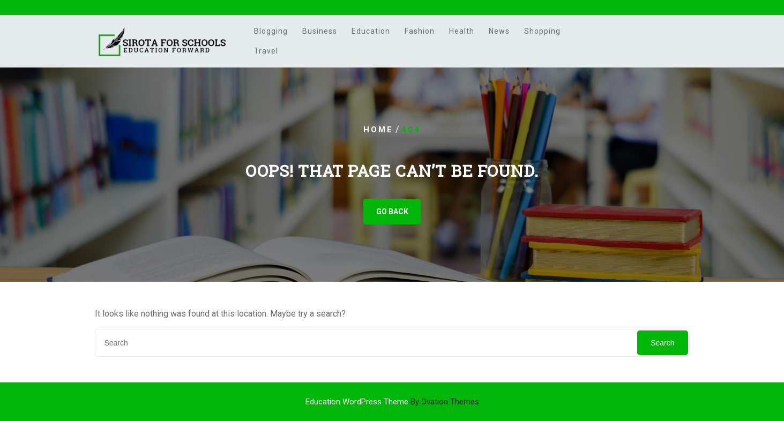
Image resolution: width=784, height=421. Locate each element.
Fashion (420, 31)
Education (371, 31)
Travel (266, 51)
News (499, 31)
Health (461, 31)
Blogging (271, 31)
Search (662, 343)
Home (378, 129)
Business (319, 31)
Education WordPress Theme (392, 402)
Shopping (542, 31)
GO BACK (392, 211)
